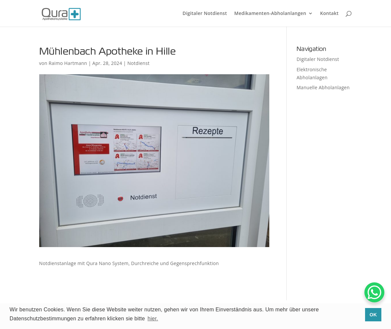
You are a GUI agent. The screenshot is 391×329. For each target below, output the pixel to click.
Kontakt (329, 13)
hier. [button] (153, 318)
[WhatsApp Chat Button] (374, 292)
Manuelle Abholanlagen (323, 87)
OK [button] (373, 314)
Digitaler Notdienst (205, 13)
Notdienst (138, 63)
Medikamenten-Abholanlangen (270, 13)
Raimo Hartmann (68, 63)
